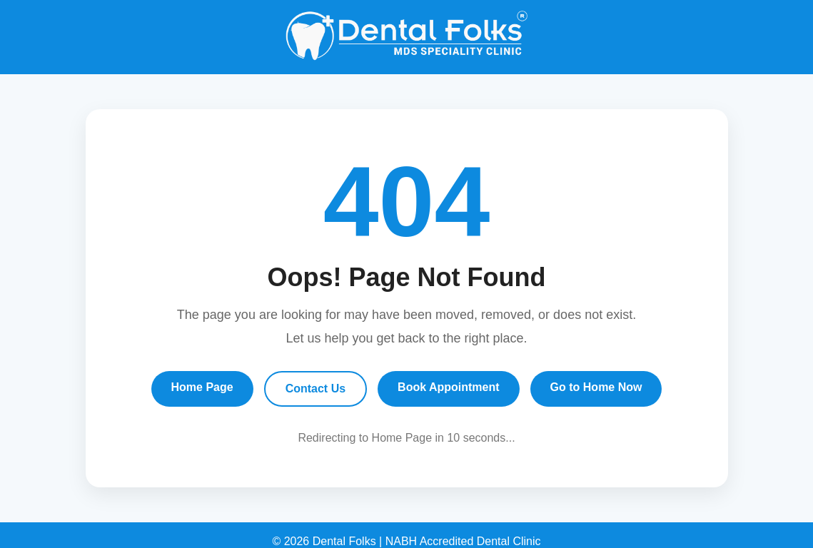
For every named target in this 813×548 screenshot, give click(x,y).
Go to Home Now (596, 387)
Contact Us (315, 388)
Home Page (202, 387)
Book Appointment (449, 387)
